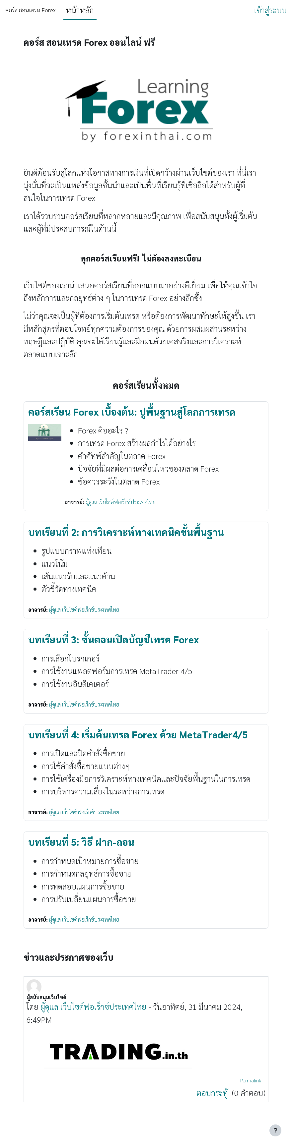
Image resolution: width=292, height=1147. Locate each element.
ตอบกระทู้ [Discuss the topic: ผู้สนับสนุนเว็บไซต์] (213, 1092)
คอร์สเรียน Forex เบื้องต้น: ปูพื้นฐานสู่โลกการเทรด (132, 411)
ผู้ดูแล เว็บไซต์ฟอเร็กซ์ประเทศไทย (121, 501)
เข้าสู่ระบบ (270, 10)
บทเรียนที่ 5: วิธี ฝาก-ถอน (81, 841)
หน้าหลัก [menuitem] (80, 10)
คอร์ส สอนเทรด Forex (30, 10)
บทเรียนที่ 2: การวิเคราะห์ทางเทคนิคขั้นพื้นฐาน (126, 532)
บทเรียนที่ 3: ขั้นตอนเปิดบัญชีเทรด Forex (113, 639)
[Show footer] (275, 1130)
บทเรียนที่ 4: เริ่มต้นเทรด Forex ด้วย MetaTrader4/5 (138, 734)
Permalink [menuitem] (250, 1080)
